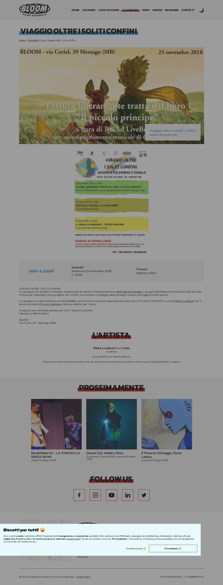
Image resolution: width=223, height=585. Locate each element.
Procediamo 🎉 (173, 548)
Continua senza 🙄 (136, 548)
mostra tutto (73, 538)
